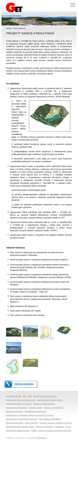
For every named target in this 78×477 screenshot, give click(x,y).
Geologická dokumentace (18, 430)
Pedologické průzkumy (35, 411)
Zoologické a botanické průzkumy (22, 419)
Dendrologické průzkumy (45, 396)
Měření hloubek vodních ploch (20, 427)
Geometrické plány (14, 423)
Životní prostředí (19, 28)
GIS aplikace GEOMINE (50, 419)
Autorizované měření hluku (49, 400)
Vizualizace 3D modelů (16, 408)
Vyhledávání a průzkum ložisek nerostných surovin (30, 415)
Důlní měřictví (31, 423)
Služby (8, 28)
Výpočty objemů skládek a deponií (56, 423)
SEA (30, 396)
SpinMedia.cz (42, 438)
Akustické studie (13, 396)
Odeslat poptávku (24, 384)
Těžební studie (35, 408)
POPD (34, 430)
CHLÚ (68, 427)
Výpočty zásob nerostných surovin (54, 430)
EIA (24, 396)
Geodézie (59, 427)
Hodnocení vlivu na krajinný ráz (20, 400)
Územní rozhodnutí (45, 427)
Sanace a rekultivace (53, 408)
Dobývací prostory (14, 411)
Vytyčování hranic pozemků (19, 404)
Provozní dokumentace (44, 404)
